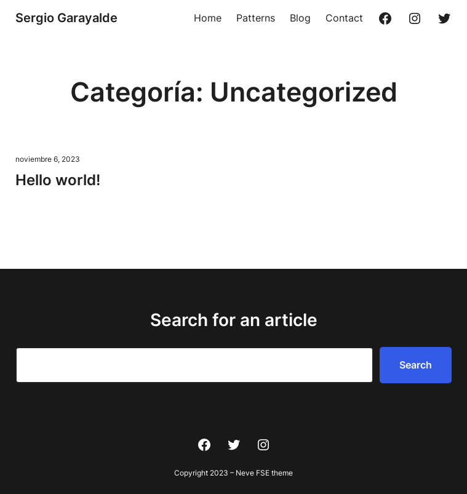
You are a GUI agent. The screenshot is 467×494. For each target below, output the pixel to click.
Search (415, 365)
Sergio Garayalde (66, 17)
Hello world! (57, 180)
